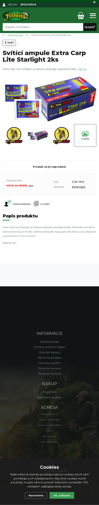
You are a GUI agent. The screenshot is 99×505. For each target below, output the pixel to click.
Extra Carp (78, 186)
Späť (9, 42)
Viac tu (82, 69)
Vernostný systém (49, 363)
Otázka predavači (18, 204)
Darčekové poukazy (49, 398)
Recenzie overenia (49, 369)
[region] (49, 34)
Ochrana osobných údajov (50, 347)
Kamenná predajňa (49, 358)
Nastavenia (35, 495)
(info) (30, 185)
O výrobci (49, 203)
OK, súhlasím (62, 495)
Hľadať (90, 27)
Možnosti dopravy (49, 353)
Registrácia (49, 392)
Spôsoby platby (49, 342)
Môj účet (13, 4)
